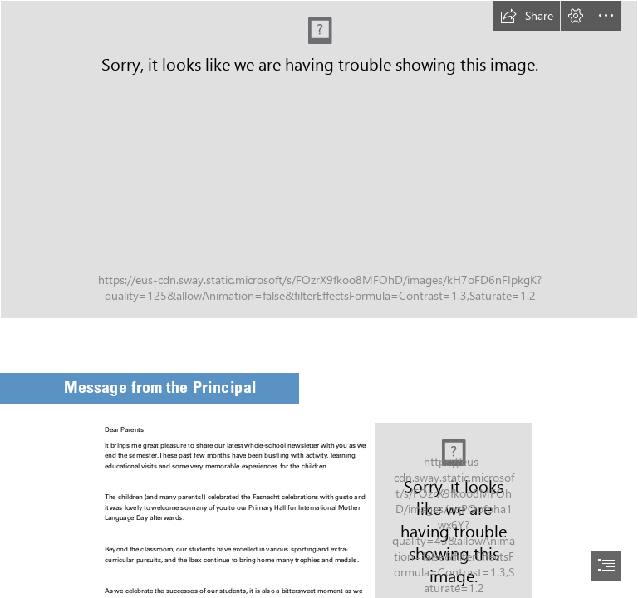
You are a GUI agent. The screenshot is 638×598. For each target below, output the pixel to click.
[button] (526, 16)
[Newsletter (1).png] (319, 159)
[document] (319, 299)
